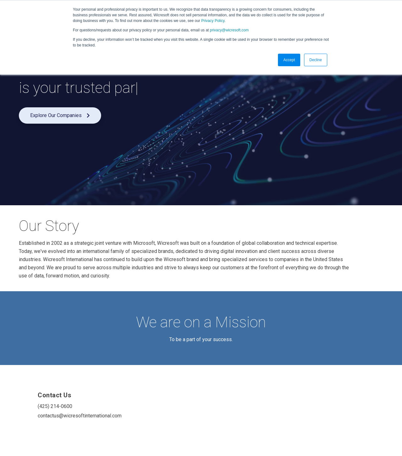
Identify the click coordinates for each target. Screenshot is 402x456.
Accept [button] (289, 60)
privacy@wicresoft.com (229, 30)
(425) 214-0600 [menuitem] (55, 406)
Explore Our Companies (60, 115)
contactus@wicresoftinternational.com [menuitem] (75, 416)
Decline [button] (315, 60)
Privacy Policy (213, 21)
